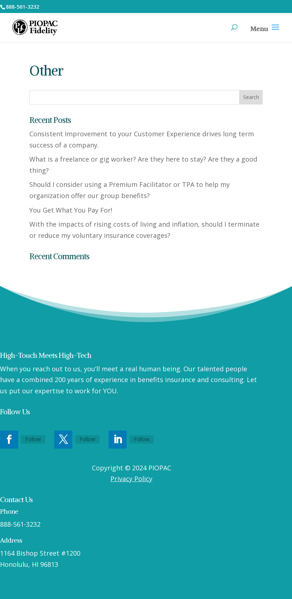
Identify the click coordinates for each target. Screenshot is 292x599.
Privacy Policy (131, 478)
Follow (33, 439)
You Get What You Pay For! (70, 210)
